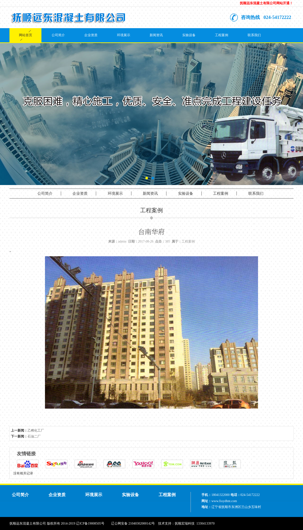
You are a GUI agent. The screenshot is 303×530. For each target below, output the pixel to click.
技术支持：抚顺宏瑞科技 (176, 523)
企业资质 (91, 35)
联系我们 (254, 35)
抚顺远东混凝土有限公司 (27, 523)
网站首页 (25, 35)
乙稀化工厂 (35, 430)
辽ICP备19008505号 (90, 523)
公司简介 (58, 35)
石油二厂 (34, 436)
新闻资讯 (156, 35)
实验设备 (189, 35)
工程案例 (221, 35)
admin (122, 241)
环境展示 (123, 35)
